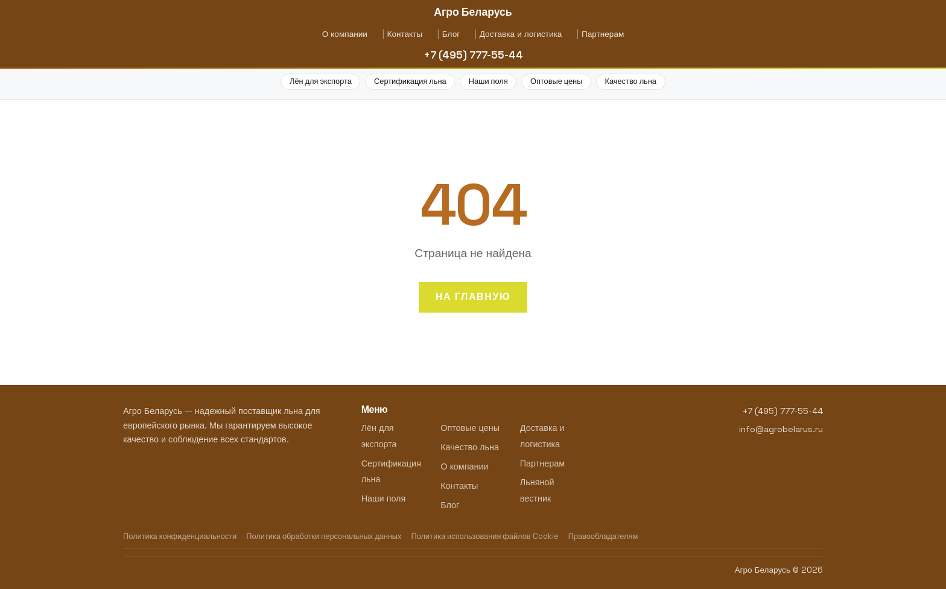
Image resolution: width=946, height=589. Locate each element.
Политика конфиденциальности (180, 536)
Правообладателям (603, 536)
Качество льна (630, 81)
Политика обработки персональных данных (323, 536)
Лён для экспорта (321, 81)
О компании (344, 34)
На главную (473, 296)
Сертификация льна (410, 81)
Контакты (404, 34)
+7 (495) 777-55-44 (473, 55)
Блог (451, 34)
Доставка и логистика (521, 34)
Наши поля (488, 81)
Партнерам (603, 34)
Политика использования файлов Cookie (484, 536)
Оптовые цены (556, 81)
